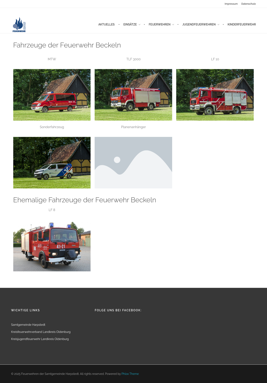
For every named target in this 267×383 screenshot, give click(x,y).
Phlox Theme (130, 373)
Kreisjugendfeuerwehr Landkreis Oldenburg (40, 339)
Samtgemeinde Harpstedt (28, 324)
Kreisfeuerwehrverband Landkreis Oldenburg (41, 331)
